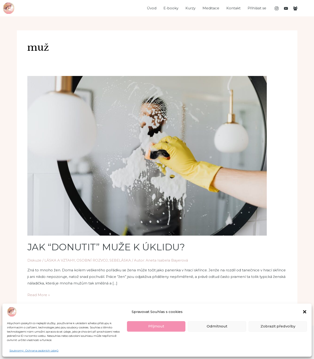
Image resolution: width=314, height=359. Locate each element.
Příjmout (156, 326)
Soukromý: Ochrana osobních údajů (33, 350)
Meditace (210, 8)
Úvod (151, 8)
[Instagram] (276, 8)
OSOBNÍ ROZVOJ (92, 260)
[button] (304, 311)
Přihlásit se (257, 8)
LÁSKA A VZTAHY (59, 260)
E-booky (170, 8)
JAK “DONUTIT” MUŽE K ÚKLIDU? (106, 247)
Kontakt (233, 8)
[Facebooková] (295, 8)
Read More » (38, 294)
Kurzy (190, 8)
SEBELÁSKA (120, 260)
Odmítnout (217, 326)
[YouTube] (286, 8)
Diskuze (34, 260)
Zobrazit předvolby (277, 326)
